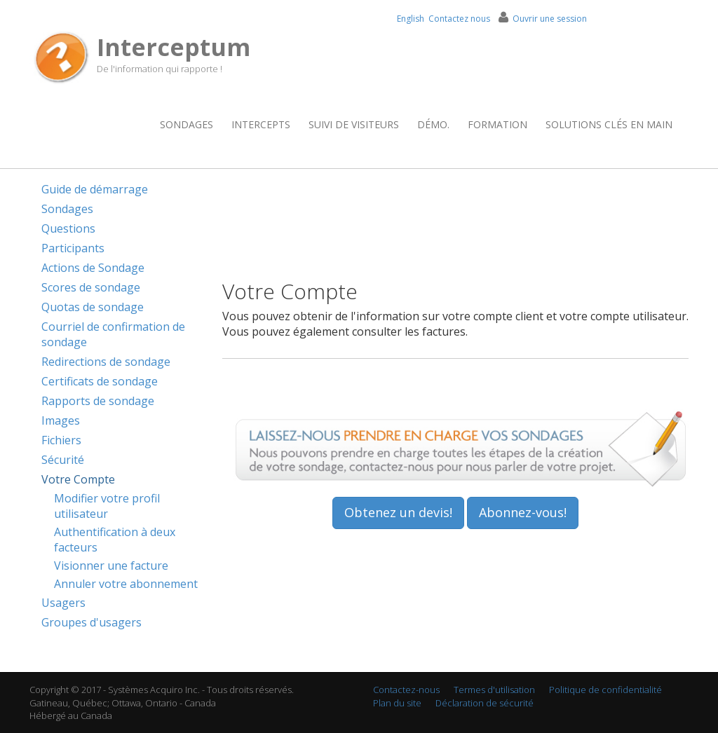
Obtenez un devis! (398, 512)
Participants (72, 248)
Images (60, 420)
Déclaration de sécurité (484, 703)
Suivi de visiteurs (354, 124)
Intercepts (260, 124)
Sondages (186, 124)
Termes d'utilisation (494, 689)
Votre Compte (78, 479)
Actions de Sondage (92, 267)
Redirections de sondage (105, 361)
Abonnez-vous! (523, 512)
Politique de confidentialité (605, 689)
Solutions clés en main (609, 124)
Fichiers (61, 440)
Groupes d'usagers (91, 622)
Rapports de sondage (97, 401)
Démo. (433, 124)
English (410, 19)
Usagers (63, 602)
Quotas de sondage (92, 307)
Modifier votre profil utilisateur (107, 506)
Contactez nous (459, 19)
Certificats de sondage (99, 381)
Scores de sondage (90, 287)
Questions (68, 228)
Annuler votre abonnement (126, 583)
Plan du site (397, 703)
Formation (497, 124)
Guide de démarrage (94, 189)
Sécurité (62, 459)
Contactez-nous (406, 689)
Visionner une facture (111, 565)
